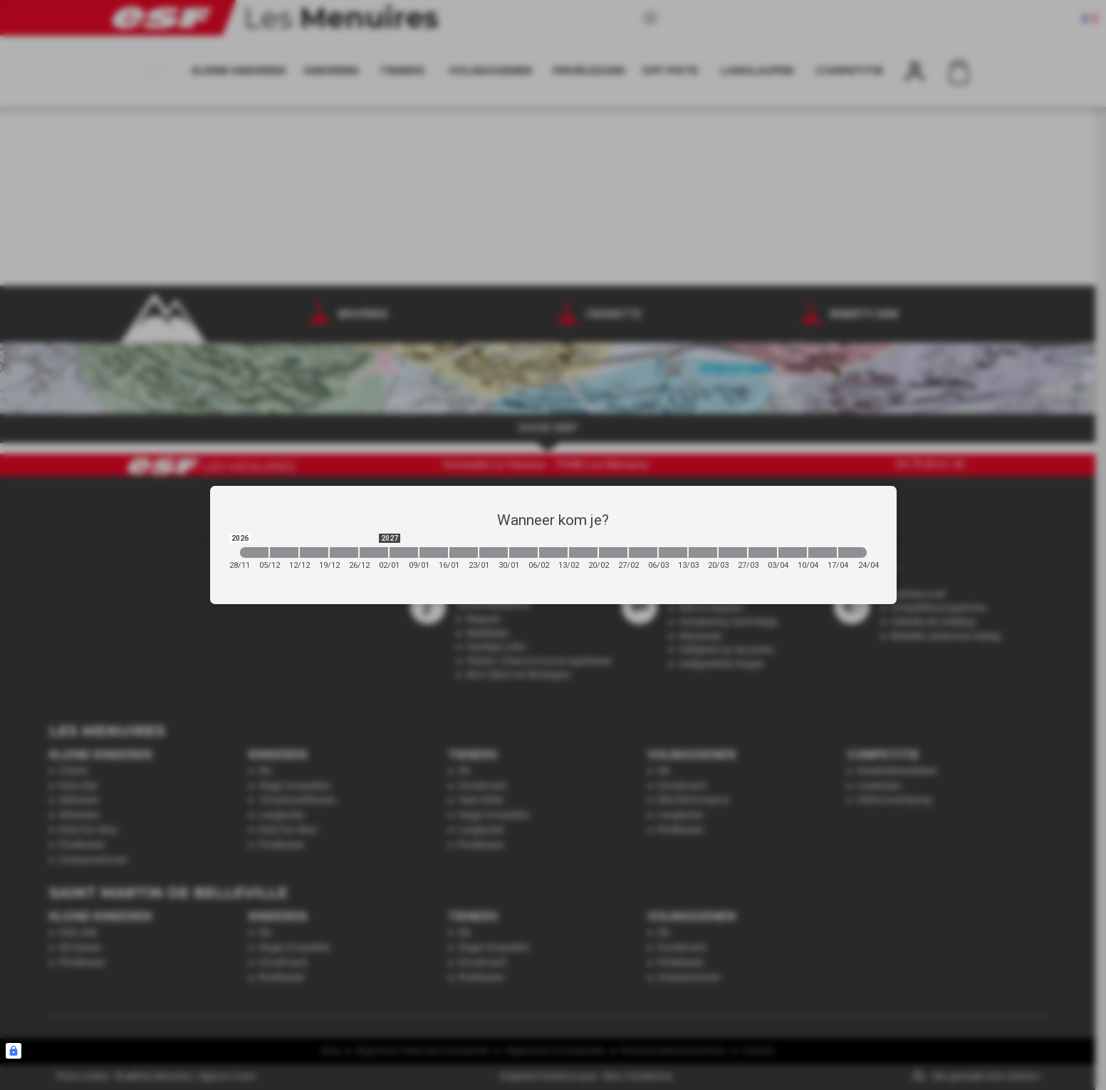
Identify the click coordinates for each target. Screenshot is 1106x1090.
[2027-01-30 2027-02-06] (523, 552)
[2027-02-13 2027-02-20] (583, 552)
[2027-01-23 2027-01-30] (493, 552)
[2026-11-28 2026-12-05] (254, 552)
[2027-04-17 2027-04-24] (852, 552)
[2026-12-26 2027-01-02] (374, 552)
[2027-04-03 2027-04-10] (792, 552)
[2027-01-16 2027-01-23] (463, 552)
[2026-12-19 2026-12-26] (344, 552)
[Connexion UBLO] (13, 1051)
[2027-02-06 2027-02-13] (553, 552)
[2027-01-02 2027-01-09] (404, 552)
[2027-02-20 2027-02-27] (613, 552)
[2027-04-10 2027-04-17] (822, 552)
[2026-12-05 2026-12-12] (284, 552)
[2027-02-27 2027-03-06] (643, 552)
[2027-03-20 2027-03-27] (733, 552)
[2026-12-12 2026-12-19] (314, 552)
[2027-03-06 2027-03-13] (673, 552)
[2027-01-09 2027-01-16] (433, 552)
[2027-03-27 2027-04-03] (762, 552)
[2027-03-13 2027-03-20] (703, 552)
